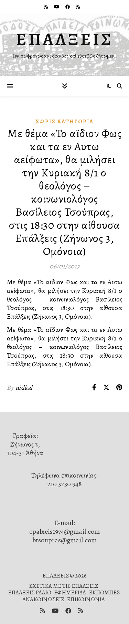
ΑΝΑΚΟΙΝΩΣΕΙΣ (43, 599)
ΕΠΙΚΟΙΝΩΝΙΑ (86, 599)
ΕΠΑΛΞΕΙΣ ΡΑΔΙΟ (29, 592)
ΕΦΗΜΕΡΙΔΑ (70, 592)
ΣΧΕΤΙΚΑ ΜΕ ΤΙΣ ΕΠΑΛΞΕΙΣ (63, 586)
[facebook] (68, 7)
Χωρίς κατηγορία (64, 121)
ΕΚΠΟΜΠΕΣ (104, 592)
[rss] (46, 7)
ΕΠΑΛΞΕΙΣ (64, 39)
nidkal (23, 387)
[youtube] (57, 7)
